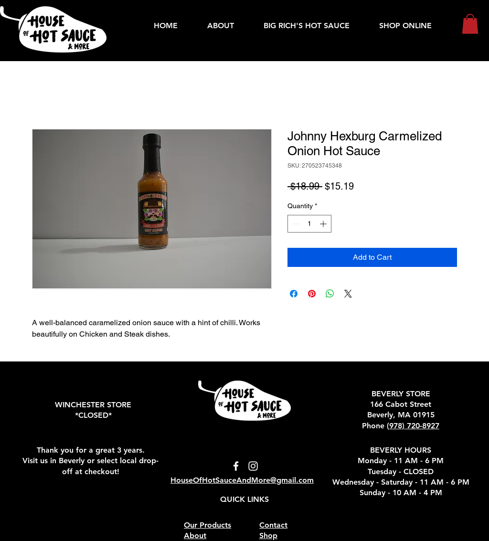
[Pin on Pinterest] (312, 293)
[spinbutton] (309, 223)
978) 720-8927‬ (414, 425)
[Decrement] (295, 223)
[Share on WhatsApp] (330, 293)
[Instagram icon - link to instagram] (253, 466)
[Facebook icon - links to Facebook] (236, 466)
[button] (470, 24)
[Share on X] (348, 293)
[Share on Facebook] (293, 293)
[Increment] (324, 223)
